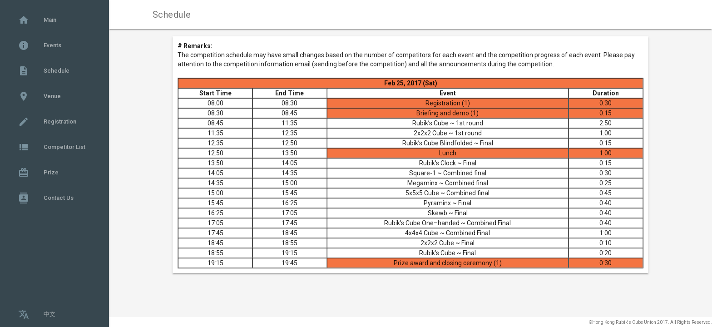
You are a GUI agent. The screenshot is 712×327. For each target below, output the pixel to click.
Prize (38, 172)
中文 (36, 314)
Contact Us (46, 198)
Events (39, 45)
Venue (39, 96)
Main (37, 20)
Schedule (43, 70)
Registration (47, 121)
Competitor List (51, 147)
